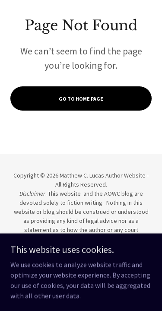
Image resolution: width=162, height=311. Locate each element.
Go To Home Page (81, 98)
